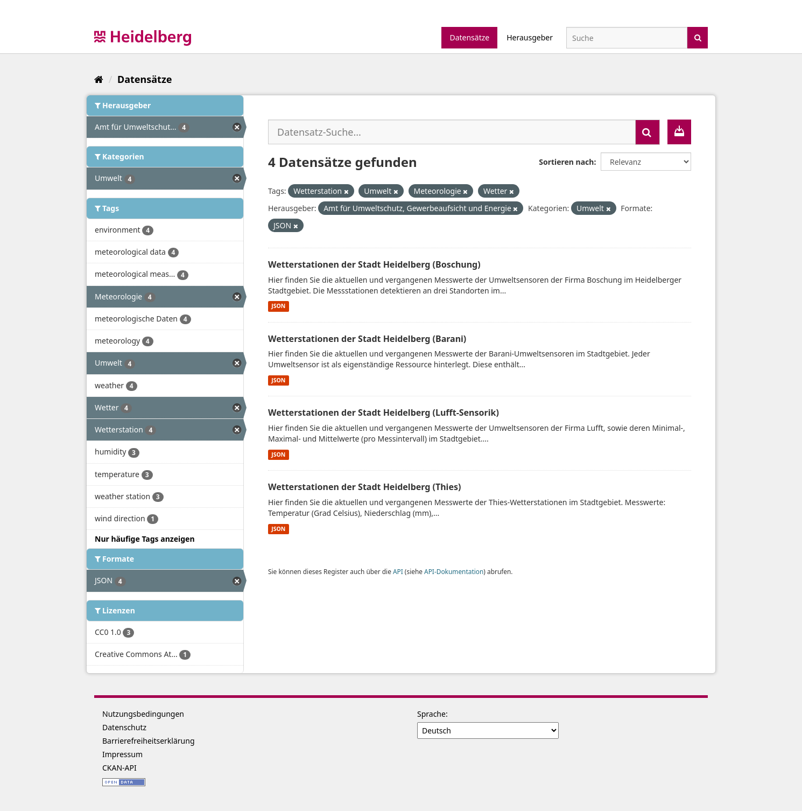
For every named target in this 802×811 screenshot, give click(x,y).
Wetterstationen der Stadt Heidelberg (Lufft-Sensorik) (383, 412)
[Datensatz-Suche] (626, 37)
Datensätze (469, 37)
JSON (278, 306)
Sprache (431, 714)
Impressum (122, 754)
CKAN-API (119, 768)
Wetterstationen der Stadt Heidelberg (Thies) (364, 487)
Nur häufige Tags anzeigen (145, 539)
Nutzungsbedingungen (143, 714)
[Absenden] (697, 36)
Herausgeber (529, 37)
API (398, 571)
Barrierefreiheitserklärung (148, 741)
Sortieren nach (566, 162)
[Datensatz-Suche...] (452, 132)
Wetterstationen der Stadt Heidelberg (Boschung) (374, 264)
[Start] (98, 79)
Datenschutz (124, 727)
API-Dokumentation (453, 571)
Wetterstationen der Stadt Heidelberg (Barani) (367, 339)
